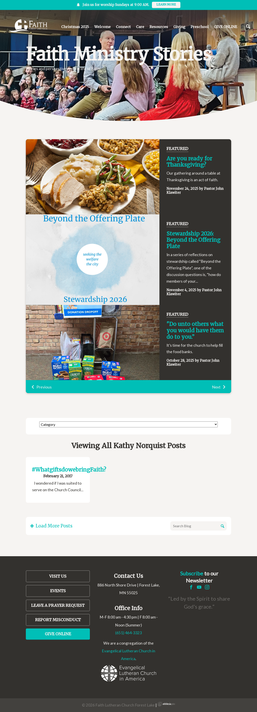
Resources (158, 27)
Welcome (102, 27)
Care (140, 27)
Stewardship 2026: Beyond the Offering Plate (193, 240)
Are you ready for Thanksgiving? (189, 161)
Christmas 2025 (75, 27)
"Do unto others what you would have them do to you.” (195, 330)
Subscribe (191, 573)
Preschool (200, 27)
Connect (123, 27)
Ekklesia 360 (166, 704)
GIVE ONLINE (225, 27)
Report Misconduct (58, 619)
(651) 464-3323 (128, 632)
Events (58, 590)
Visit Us (57, 576)
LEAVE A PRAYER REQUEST (58, 605)
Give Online (58, 633)
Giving (179, 27)
